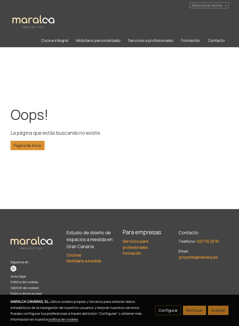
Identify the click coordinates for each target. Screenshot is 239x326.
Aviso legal (18, 276)
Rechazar (194, 310)
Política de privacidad (26, 294)
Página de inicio (27, 145)
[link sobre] (36, 244)
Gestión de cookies (25, 288)
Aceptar (218, 310)
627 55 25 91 (208, 241)
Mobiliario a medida (84, 261)
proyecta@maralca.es (198, 257)
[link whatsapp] (13, 269)
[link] (33, 22)
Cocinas (74, 255)
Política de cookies (24, 282)
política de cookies (63, 319)
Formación (132, 253)
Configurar (168, 310)
